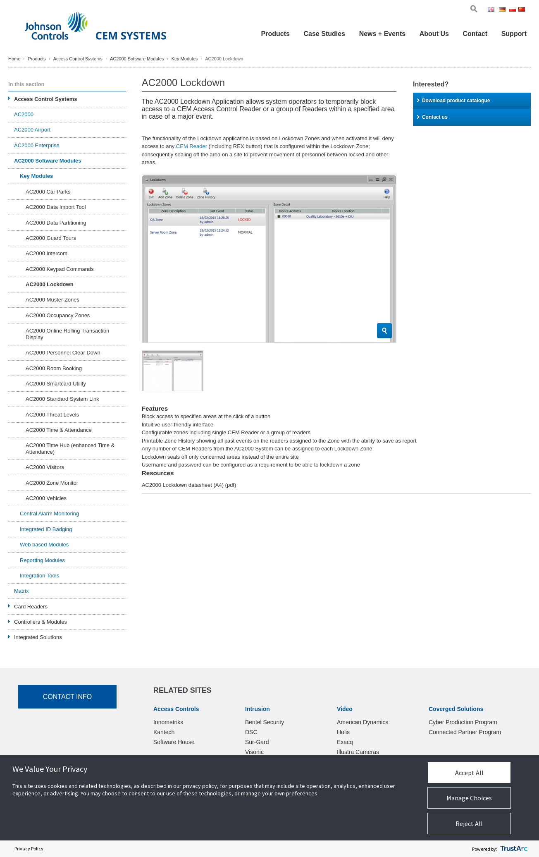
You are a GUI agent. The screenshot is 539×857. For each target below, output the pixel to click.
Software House (174, 742)
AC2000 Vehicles (46, 498)
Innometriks (168, 722)
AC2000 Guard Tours (51, 238)
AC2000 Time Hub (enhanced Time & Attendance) (70, 448)
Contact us (432, 117)
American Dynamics (362, 722)
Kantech (163, 732)
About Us (434, 33)
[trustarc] (513, 849)
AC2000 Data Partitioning (56, 223)
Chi (522, 10)
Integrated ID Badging (46, 529)
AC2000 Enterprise (37, 145)
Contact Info (67, 696)
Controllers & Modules (40, 622)
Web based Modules (44, 544)
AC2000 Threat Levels (52, 415)
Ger (503, 10)
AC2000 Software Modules (137, 58)
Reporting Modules (42, 560)
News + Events (382, 33)
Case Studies (324, 33)
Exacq (345, 742)
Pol (513, 10)
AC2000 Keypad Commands (60, 269)
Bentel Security (264, 722)
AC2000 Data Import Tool (56, 207)
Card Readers (31, 606)
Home (14, 58)
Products (275, 33)
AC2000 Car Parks (48, 192)
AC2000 (23, 114)
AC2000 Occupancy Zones (58, 315)
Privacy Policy (28, 848)
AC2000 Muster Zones (52, 300)
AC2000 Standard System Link (62, 399)
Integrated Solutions (38, 637)
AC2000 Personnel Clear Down (63, 353)
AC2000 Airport (32, 130)
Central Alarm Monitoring (49, 513)
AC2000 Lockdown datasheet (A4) (189, 485)
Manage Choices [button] (469, 798)
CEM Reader (191, 146)
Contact (475, 33)
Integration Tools (39, 575)
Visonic (254, 752)
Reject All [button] (469, 823)
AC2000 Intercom (46, 253)
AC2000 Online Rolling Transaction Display (67, 334)
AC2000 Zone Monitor (52, 483)
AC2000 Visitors (45, 467)
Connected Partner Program (465, 732)
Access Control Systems (78, 58)
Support (514, 33)
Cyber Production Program (463, 722)
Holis (343, 732)
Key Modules (185, 58)
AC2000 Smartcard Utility (56, 384)
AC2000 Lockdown (50, 284)
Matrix (21, 591)
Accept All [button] (469, 772)
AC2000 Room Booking (54, 368)
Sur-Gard (257, 742)
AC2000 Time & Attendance (59, 430)
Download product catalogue (453, 100)
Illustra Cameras (358, 752)
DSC (251, 732)
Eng (492, 10)
